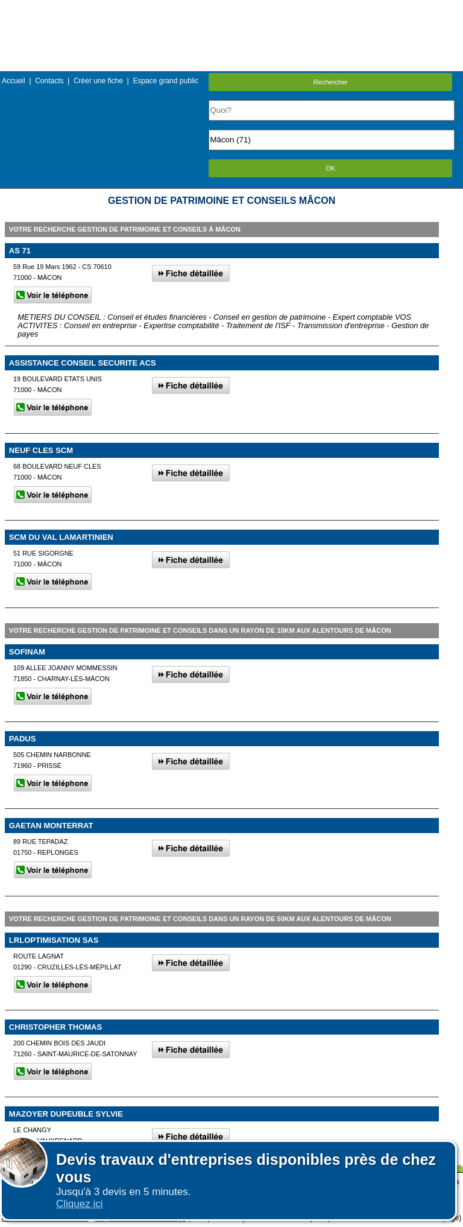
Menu (231, 8)
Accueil (13, 81)
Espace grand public (165, 81)
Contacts (49, 81)
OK (330, 168)
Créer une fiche (98, 81)
